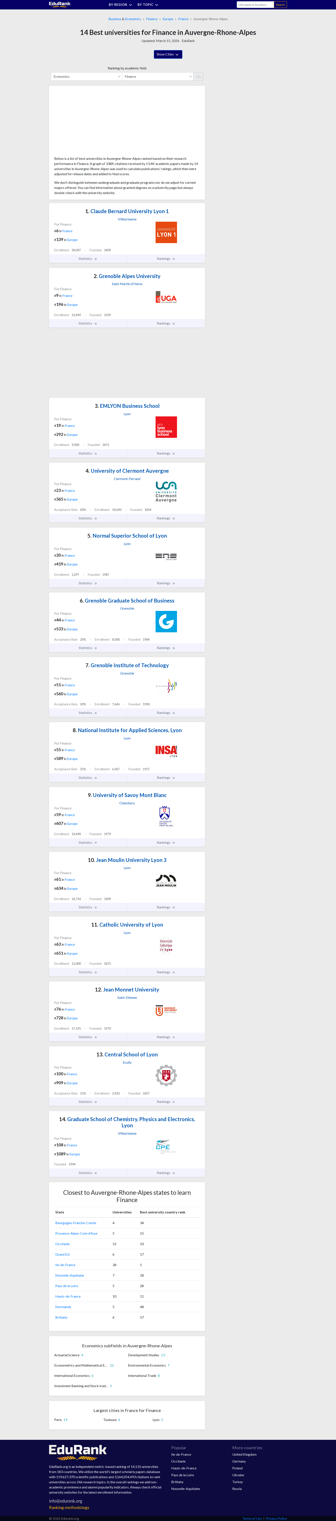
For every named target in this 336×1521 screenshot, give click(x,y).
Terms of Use (252, 1518)
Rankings (166, 258)
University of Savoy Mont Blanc (127, 795)
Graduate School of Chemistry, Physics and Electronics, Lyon (127, 1122)
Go (198, 76)
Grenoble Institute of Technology (127, 665)
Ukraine (238, 1475)
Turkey (237, 1482)
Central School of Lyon (127, 1054)
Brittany (61, 1317)
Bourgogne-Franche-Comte (75, 1223)
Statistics (88, 258)
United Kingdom (244, 1454)
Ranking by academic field (127, 68)
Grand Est (62, 1254)
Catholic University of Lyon (127, 924)
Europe (168, 19)
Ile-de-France (65, 1265)
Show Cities (168, 54)
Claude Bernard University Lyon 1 (127, 211)
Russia (237, 1489)
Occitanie (62, 1244)
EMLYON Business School (127, 406)
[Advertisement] (86, 123)
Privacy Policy (276, 1518)
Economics (133, 19)
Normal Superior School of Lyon (127, 535)
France (183, 19)
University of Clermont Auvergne (127, 471)
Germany (239, 1461)
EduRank (188, 41)
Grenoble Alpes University (127, 276)
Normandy (63, 1307)
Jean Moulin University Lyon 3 (127, 860)
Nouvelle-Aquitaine (69, 1275)
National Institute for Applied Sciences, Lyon (127, 730)
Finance (152, 19)
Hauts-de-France (68, 1296)
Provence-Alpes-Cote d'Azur (76, 1233)
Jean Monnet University (127, 989)
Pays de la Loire (66, 1286)
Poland (237, 1468)
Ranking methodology (69, 1507)
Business (114, 19)
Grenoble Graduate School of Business (127, 600)
